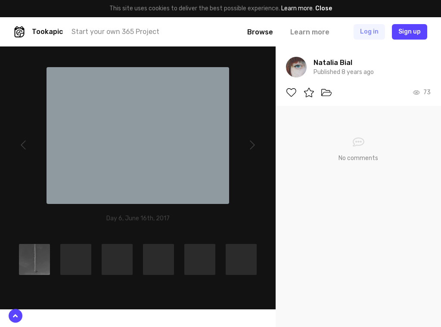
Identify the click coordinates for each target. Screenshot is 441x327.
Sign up (409, 31)
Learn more (297, 8)
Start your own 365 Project (115, 32)
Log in (369, 31)
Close (323, 8)
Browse (260, 32)
